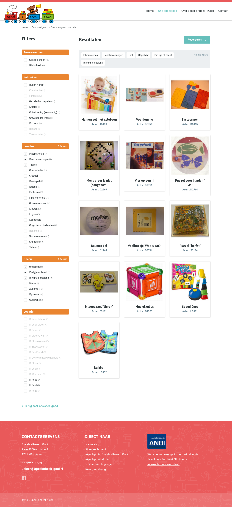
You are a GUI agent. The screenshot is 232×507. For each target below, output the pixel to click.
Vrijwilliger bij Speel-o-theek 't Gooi (106, 454)
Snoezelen (36, 241)
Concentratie (38, 170)
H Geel (34, 385)
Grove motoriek (39, 203)
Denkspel (36, 181)
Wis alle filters (200, 54)
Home (150, 10)
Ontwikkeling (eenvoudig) (44, 112)
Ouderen (36, 299)
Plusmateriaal (90, 55)
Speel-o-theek (39, 59)
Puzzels (35, 123)
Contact (223, 10)
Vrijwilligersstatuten (97, 459)
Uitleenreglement (95, 449)
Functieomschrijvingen (99, 464)
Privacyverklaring (95, 469)
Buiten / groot (38, 84)
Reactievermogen (113, 55)
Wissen (63, 146)
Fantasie (36, 192)
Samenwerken (39, 236)
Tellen (34, 247)
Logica (34, 214)
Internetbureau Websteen (163, 464)
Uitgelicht (143, 55)
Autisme (36, 288)
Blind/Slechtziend (93, 62)
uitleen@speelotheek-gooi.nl (42, 469)
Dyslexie (36, 294)
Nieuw (34, 283)
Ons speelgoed (167, 10)
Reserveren (195, 39)
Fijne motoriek (39, 197)
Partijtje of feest (163, 55)
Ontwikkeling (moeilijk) (43, 117)
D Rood (35, 379)
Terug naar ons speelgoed (41, 406)
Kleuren (35, 208)
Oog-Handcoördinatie (43, 225)
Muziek (35, 106)
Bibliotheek (37, 65)
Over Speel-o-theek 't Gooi (197, 10)
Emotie (34, 186)
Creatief (35, 175)
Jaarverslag (92, 444)
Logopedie (36, 219)
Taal (130, 55)
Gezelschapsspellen (42, 101)
